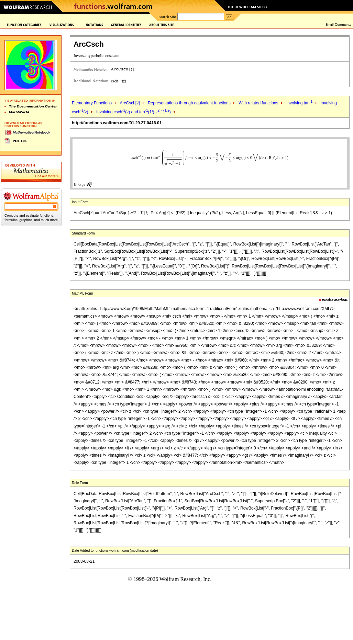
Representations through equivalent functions (189, 103)
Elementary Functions (92, 103)
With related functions (258, 103)
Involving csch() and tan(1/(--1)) (133, 112)
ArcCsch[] (130, 103)
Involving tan (299, 103)
